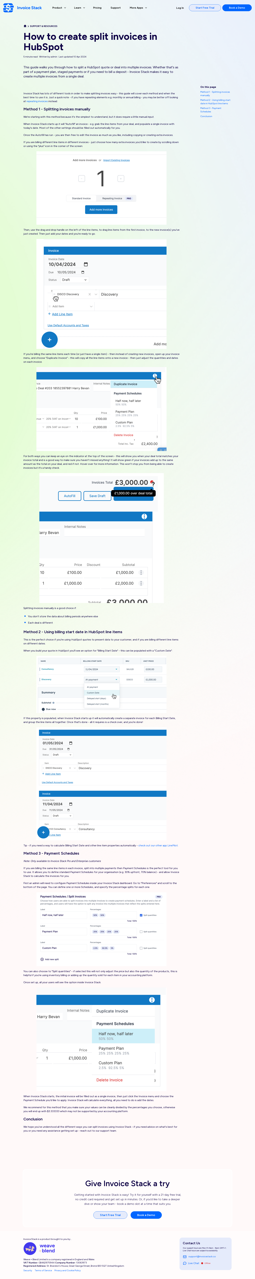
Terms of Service (43, 1270)
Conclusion (206, 116)
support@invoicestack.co (199, 1256)
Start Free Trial (205, 7)
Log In (180, 7)
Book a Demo (237, 7)
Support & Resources (43, 26)
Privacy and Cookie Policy (67, 1270)
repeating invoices (37, 101)
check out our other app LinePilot (158, 845)
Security (27, 1270)
